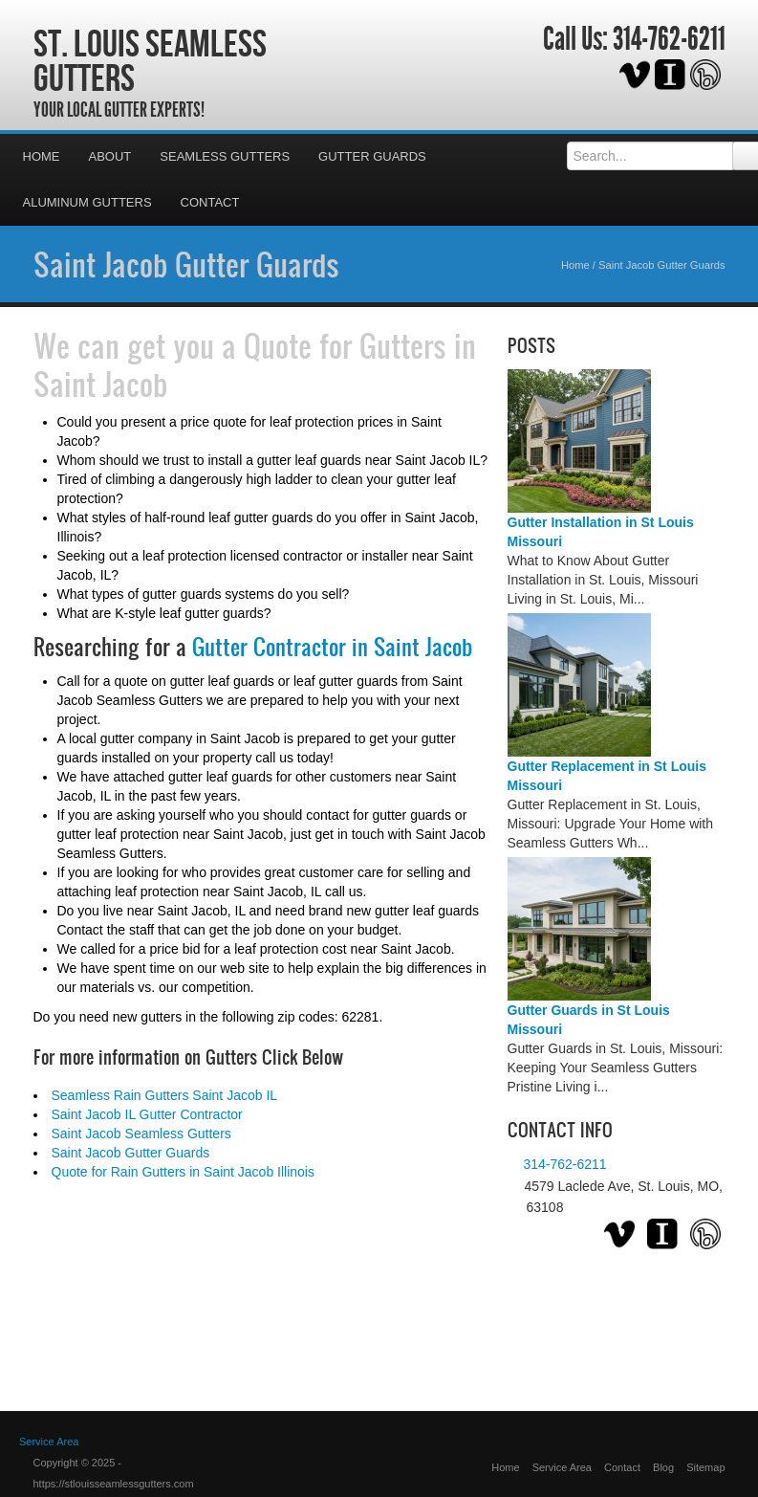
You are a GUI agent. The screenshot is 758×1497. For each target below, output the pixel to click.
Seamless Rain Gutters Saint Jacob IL (165, 1095)
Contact (210, 202)
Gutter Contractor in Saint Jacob (332, 646)
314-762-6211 (669, 39)
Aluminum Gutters (87, 202)
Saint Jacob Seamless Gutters (141, 1133)
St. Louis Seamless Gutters (150, 60)
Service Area (562, 1467)
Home (41, 156)
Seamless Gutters (225, 156)
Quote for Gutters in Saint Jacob (254, 364)
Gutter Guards (372, 156)
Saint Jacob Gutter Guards (186, 264)
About (110, 156)
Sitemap (705, 1467)
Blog (663, 1467)
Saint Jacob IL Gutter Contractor (147, 1114)
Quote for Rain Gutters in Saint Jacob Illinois (183, 1171)
